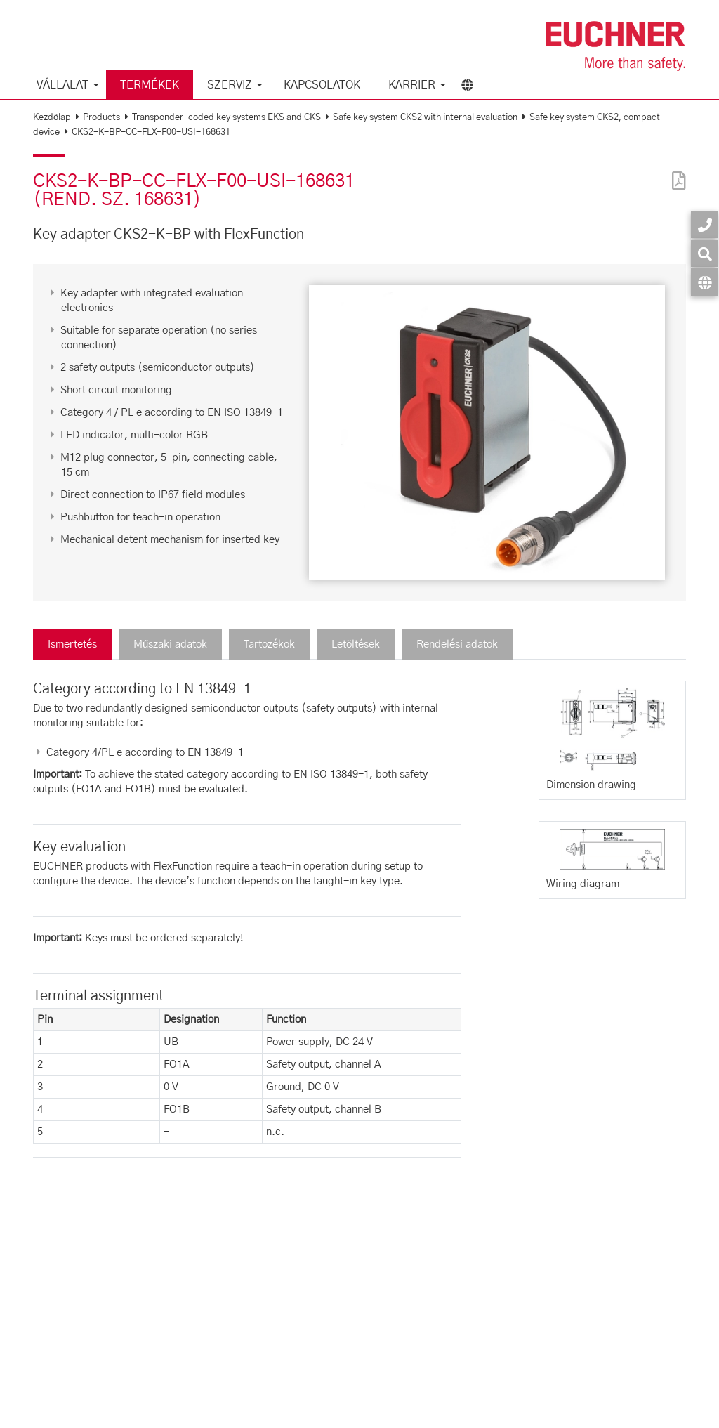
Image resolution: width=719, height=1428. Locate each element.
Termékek (149, 85)
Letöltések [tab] (355, 644)
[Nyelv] (704, 282)
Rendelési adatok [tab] (457, 644)
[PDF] (675, 172)
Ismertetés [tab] (72, 644)
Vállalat (62, 85)
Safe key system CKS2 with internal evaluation (425, 117)
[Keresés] (704, 253)
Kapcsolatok (322, 85)
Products (101, 117)
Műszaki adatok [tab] (170, 644)
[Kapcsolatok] (704, 224)
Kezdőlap (52, 117)
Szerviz (229, 85)
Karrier (411, 85)
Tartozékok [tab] (269, 644)
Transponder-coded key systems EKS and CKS (226, 117)
